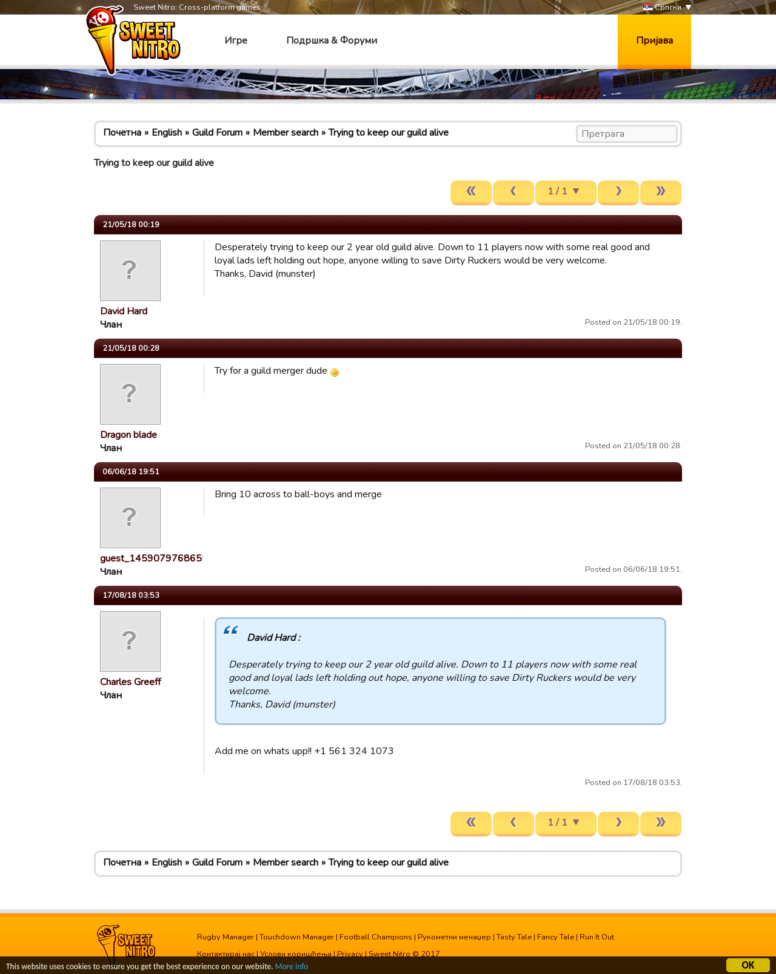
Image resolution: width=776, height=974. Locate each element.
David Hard (123, 311)
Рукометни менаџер (454, 937)
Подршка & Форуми (331, 40)
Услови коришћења (296, 954)
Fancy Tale (555, 937)
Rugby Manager (225, 937)
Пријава (654, 40)
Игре (235, 40)
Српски (662, 7)
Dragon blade (128, 435)
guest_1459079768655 (154, 558)
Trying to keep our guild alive (389, 132)
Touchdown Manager (296, 937)
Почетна (122, 132)
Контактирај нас (226, 954)
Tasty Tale (514, 937)
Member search (285, 132)
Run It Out (597, 937)
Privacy (350, 954)
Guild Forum (217, 132)
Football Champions (376, 937)
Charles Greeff (130, 682)
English (167, 132)
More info (291, 967)
